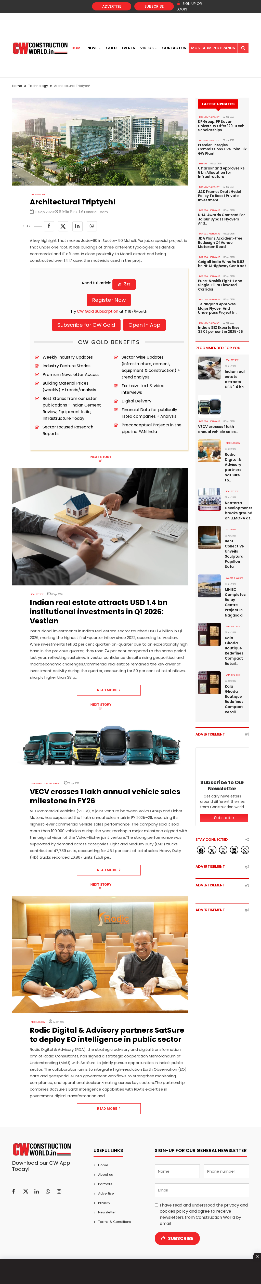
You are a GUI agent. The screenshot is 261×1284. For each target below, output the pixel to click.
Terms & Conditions (114, 1221)
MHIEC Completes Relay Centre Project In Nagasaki (235, 597)
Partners (105, 1184)
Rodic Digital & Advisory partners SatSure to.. (233, 463)
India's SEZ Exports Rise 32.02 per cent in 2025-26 (220, 326)
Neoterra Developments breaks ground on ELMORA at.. (235, 506)
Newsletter (107, 1212)
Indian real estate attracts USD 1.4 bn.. (235, 375)
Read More (109, 690)
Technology (38, 85)
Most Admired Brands (213, 47)
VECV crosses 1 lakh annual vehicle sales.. (218, 425)
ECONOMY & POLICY (209, 117)
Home (77, 47)
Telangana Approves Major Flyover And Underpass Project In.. (217, 305)
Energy (203, 163)
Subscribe (154, 6)
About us (105, 1174)
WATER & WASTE (234, 573)
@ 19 (124, 284)
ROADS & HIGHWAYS (209, 208)
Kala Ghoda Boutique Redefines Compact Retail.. (234, 645)
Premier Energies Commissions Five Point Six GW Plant (222, 149)
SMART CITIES (232, 621)
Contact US (174, 47)
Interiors (231, 525)
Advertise (111, 6)
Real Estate (37, 594)
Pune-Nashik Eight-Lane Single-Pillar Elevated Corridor (219, 282)
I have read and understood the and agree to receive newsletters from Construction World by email (204, 1214)
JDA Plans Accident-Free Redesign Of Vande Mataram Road (219, 240)
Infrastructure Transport (45, 783)
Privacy (104, 1202)
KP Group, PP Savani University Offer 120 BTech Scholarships (221, 126)
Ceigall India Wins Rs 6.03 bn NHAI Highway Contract (222, 261)
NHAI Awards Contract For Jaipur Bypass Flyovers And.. (221, 218)
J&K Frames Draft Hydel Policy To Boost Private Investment (219, 195)
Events (128, 47)
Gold (111, 47)
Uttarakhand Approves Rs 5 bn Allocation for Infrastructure (221, 172)
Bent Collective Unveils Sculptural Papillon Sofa (234, 549)
